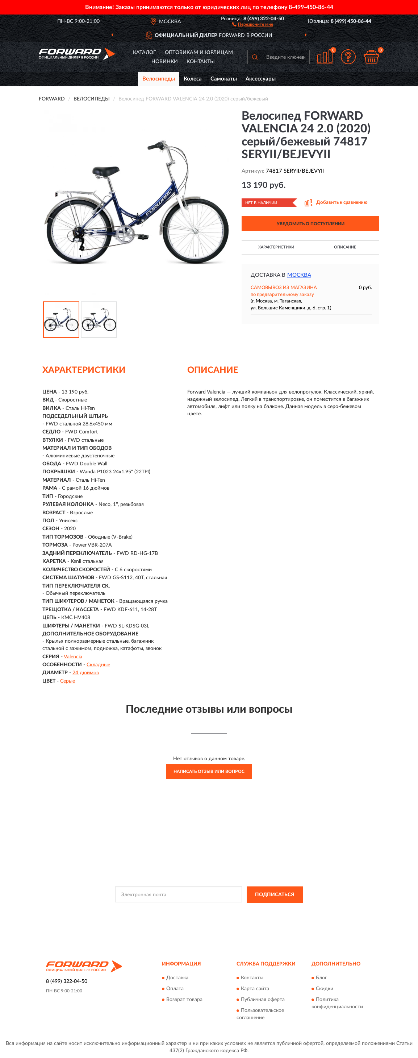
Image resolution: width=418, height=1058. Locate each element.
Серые (67, 681)
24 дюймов (85, 672)
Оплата (175, 989)
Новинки (164, 61)
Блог (321, 978)
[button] (252, 24)
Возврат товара (184, 1000)
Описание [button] (345, 247)
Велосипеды (158, 79)
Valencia (73, 656)
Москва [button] (299, 275)
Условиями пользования (269, 911)
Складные (98, 664)
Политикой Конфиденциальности (206, 911)
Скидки (324, 989)
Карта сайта (255, 989)
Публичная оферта (263, 1000)
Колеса (193, 79)
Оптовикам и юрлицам (199, 52)
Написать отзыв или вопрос (209, 771)
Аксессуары (261, 79)
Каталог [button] (144, 52)
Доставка (177, 978)
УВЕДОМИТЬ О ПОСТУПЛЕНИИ (310, 224)
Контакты (201, 61)
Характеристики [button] (276, 247)
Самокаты (223, 79)
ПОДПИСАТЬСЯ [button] (274, 894)
